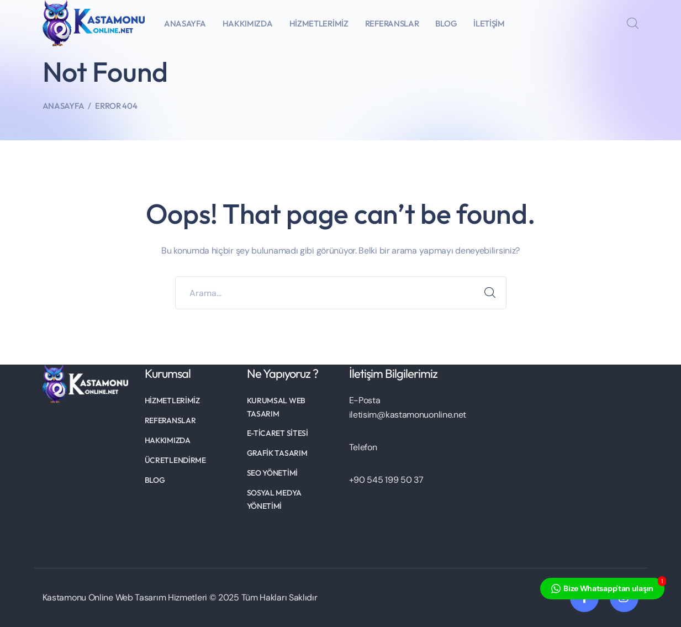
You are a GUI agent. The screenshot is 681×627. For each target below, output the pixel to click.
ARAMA (490, 292)
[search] (632, 24)
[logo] (94, 22)
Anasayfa (64, 106)
